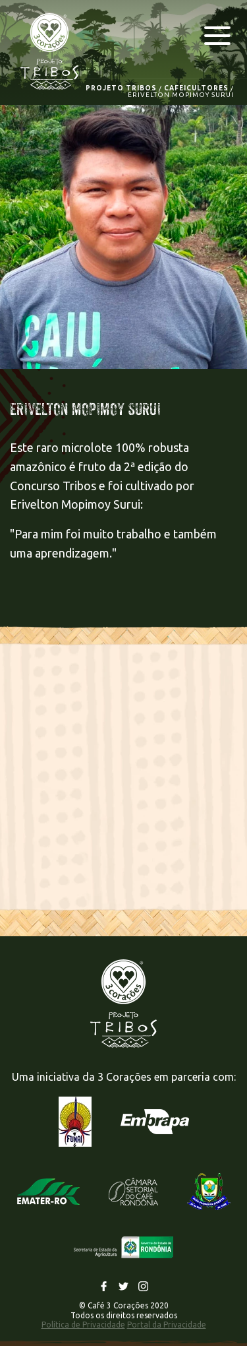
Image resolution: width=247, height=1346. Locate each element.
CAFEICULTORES (196, 88)
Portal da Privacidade (166, 1324)
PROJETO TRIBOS (121, 88)
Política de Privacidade (83, 1324)
